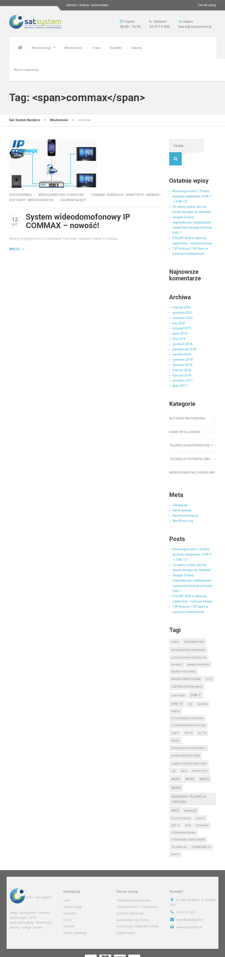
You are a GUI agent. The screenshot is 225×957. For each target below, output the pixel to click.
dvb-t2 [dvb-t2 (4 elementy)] (177, 690)
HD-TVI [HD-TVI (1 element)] (202, 720)
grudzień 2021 (182, 299)
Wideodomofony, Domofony (61, 195)
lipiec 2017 (179, 372)
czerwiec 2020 (182, 304)
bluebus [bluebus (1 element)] (176, 651)
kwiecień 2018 (182, 351)
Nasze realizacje (26, 70)
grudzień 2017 (182, 367)
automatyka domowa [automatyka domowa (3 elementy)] (188, 636)
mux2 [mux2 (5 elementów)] (189, 766)
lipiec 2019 (179, 320)
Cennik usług (207, 5)
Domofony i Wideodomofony (137, 913)
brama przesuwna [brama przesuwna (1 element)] (183, 658)
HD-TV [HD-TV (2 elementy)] (188, 719)
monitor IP (135, 195)
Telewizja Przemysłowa (189, 446)
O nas (96, 48)
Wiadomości (73, 48)
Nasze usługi (41, 48)
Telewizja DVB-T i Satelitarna (137, 893)
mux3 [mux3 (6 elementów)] (204, 766)
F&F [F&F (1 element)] (190, 691)
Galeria (136, 48)
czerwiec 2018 (182, 346)
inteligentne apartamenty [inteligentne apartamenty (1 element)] (188, 735)
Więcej (14, 249)
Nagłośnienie (125, 920)
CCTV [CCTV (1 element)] (209, 666)
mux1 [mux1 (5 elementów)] (175, 766)
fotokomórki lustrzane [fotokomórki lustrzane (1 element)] (187, 705)
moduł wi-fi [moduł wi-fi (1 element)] (199, 757)
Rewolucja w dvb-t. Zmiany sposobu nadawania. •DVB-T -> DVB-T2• (192, 183)
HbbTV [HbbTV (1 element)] (175, 720)
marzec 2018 (181, 357)
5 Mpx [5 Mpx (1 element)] (175, 628)
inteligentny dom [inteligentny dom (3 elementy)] (185, 742)
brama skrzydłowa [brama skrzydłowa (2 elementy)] (186, 665)
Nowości (69, 900)
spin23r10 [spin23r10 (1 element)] (202, 812)
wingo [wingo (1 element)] (175, 841)
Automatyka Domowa (187, 405)
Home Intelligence (184, 419)
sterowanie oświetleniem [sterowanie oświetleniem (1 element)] (188, 826)
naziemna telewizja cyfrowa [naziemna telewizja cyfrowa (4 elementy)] (188, 786)
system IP (17, 200)
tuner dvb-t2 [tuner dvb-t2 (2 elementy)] (201, 833)
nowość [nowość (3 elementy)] (190, 797)
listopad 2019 (181, 315)
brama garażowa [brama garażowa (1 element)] (198, 651)
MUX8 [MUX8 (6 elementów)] (176, 775)
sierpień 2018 (181, 341)
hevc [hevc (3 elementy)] (175, 727)
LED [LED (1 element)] (173, 757)
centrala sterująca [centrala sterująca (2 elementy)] (186, 673)
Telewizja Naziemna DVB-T (191, 432)
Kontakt (116, 48)
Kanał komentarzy (185, 502)
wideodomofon (40, 200)
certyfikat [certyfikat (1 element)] (178, 682)
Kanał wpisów (182, 497)
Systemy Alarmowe (130, 900)
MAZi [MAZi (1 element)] (184, 757)
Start (66, 887)
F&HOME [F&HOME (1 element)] (202, 691)
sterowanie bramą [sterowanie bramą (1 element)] (183, 819)
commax (98, 195)
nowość (153, 195)
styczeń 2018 (181, 362)
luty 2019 (178, 325)
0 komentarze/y (73, 200)
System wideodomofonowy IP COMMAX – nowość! (78, 221)
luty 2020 (178, 310)
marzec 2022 (181, 294)
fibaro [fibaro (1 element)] (175, 698)
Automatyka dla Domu (132, 907)
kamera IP (115, 195)
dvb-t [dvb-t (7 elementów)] (196, 682)
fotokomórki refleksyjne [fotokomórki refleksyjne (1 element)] (188, 712)
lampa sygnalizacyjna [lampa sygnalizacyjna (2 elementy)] (188, 750)
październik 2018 (184, 336)
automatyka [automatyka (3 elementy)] (194, 628)
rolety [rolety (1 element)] (200, 805)
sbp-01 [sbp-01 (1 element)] (175, 812)
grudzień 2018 (182, 331)
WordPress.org (182, 507)
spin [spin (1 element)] (188, 812)
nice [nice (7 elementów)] (175, 797)
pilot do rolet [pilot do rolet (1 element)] (181, 805)
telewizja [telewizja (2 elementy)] (179, 833)
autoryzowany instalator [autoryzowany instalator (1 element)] (189, 644)
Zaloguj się (179, 492)
